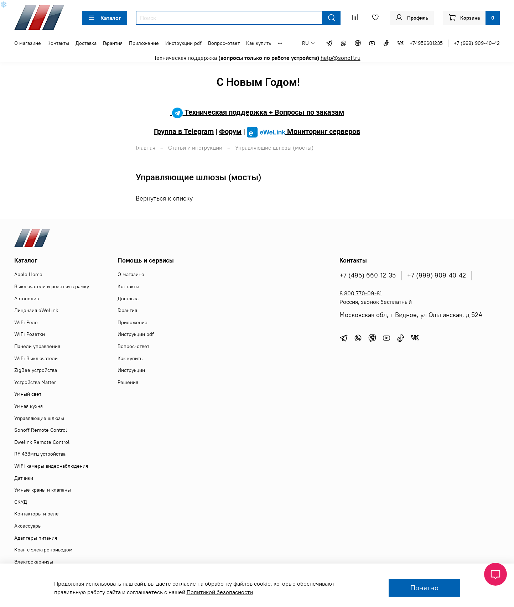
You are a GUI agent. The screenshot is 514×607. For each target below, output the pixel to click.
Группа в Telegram (184, 131)
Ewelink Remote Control (41, 442)
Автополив (26, 298)
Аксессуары (28, 526)
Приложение (144, 43)
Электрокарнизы (33, 562)
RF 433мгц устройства (40, 454)
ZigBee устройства (35, 370)
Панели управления (37, 346)
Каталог (104, 17)
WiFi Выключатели (36, 358)
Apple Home (28, 274)
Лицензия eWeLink (36, 310)
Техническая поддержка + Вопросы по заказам (257, 112)
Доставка (86, 43)
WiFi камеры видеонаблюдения (51, 466)
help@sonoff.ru (340, 57)
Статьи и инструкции (195, 147)
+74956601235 (426, 43)
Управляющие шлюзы (39, 418)
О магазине (27, 43)
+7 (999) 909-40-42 (477, 43)
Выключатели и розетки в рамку (51, 286)
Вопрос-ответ (224, 43)
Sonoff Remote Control (40, 430)
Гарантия (113, 43)
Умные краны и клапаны (42, 490)
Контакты (58, 43)
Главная (145, 147)
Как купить (258, 43)
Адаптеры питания (35, 538)
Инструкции (131, 370)
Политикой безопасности (220, 592)
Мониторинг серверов (303, 131)
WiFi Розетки (29, 334)
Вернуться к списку (164, 198)
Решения (128, 382)
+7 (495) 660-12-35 (367, 275)
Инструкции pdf (183, 43)
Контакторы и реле (36, 513)
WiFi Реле (26, 322)
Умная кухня (28, 406)
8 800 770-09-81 (360, 293)
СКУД (20, 502)
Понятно (424, 587)
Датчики (23, 478)
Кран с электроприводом (43, 549)
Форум (230, 131)
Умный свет (27, 394)
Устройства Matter (35, 382)
